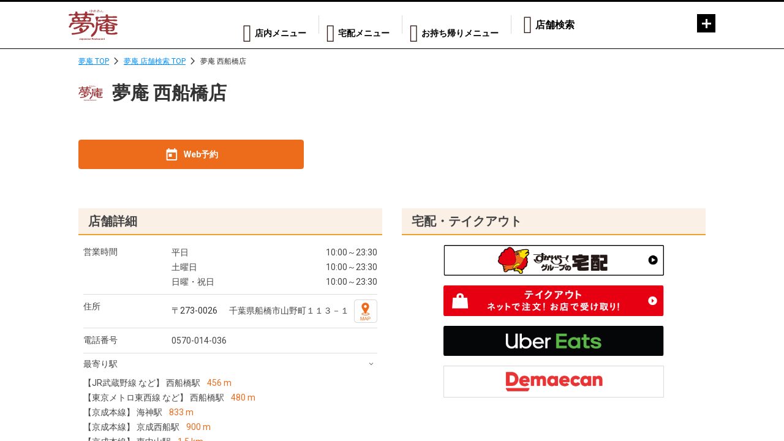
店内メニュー (249, 25)
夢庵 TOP (93, 61)
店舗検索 (555, 25)
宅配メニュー (344, 25)
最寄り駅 (100, 364)
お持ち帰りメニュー (454, 25)
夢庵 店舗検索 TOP (155, 61)
